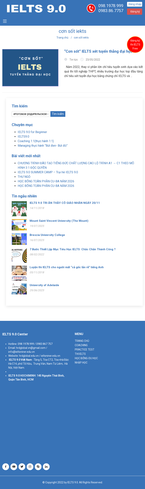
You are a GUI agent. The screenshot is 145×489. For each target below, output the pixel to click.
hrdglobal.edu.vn (29, 355)
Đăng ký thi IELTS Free (135, 44)
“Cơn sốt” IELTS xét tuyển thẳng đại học (98, 51)
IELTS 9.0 (14, 359)
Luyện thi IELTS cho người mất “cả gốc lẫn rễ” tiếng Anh (67, 267)
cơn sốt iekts (81, 37)
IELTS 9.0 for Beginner (32, 132)
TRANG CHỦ (82, 341)
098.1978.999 (110, 5)
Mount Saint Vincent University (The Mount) (59, 221)
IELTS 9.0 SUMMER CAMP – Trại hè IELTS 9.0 (48, 172)
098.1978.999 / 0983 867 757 (35, 343)
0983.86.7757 (110, 10)
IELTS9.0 (23, 136)
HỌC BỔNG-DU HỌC (86, 358)
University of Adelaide (44, 285)
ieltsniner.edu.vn (50, 355)
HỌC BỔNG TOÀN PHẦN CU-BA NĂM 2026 (46, 181)
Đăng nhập (135, 4)
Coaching (81, 345)
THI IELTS (80, 354)
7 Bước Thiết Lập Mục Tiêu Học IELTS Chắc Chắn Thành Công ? (73, 249)
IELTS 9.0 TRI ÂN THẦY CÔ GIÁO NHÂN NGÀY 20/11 (65, 203)
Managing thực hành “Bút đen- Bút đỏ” (43, 145)
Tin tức (73, 59)
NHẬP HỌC (81, 362)
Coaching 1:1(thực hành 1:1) (36, 141)
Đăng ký (135, 11)
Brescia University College (47, 235)
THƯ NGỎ (24, 177)
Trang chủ (62, 37)
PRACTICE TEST (84, 349)
